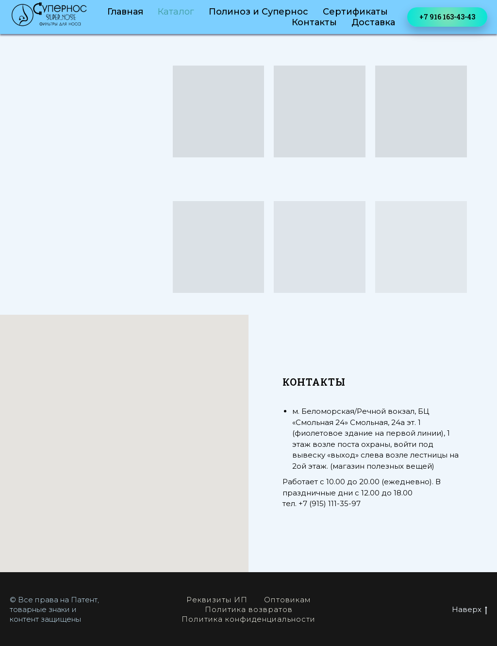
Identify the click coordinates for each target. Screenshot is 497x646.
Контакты (314, 22)
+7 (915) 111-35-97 (329, 503)
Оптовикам (287, 599)
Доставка (373, 22)
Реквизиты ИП (217, 599)
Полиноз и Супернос (258, 11)
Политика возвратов (249, 609)
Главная (125, 11)
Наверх (469, 609)
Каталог (176, 11)
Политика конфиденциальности (248, 619)
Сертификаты (355, 11)
